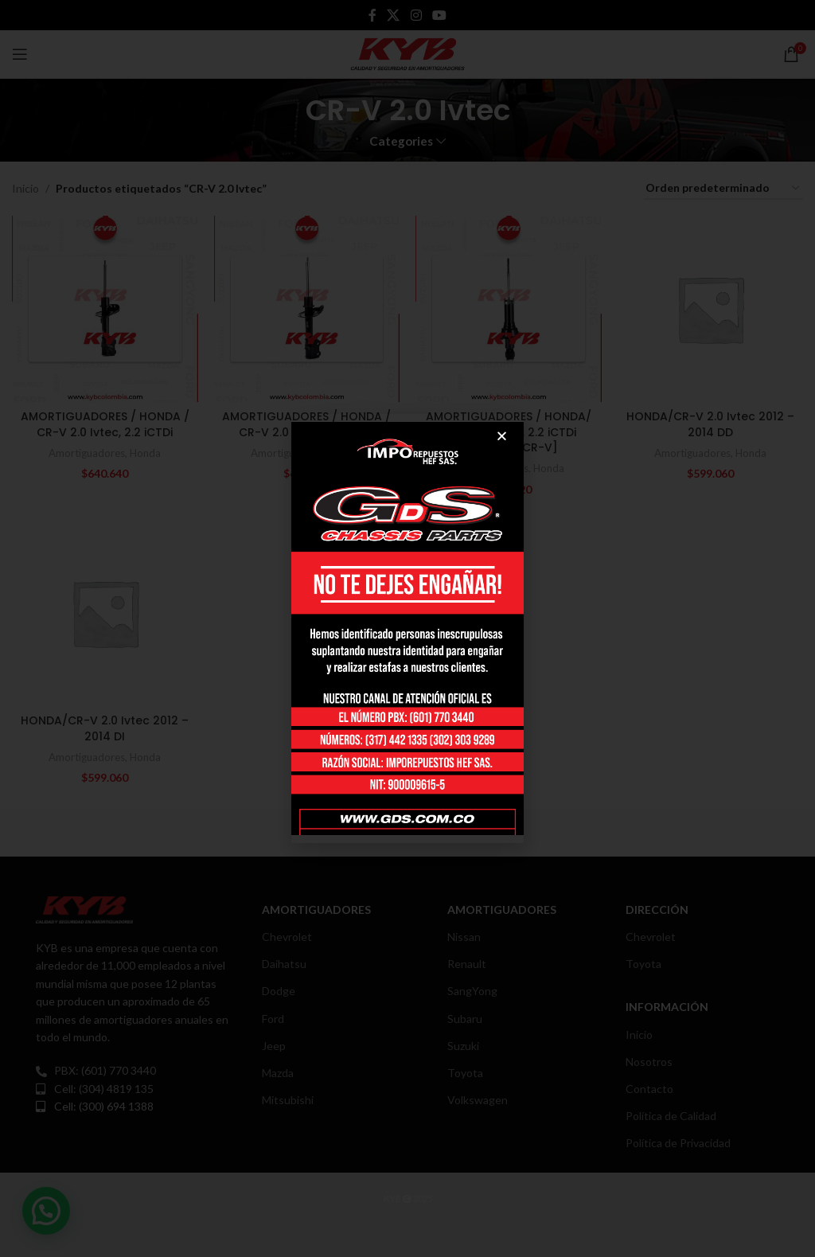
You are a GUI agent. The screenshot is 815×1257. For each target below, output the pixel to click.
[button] (502, 436)
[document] (407, 628)
